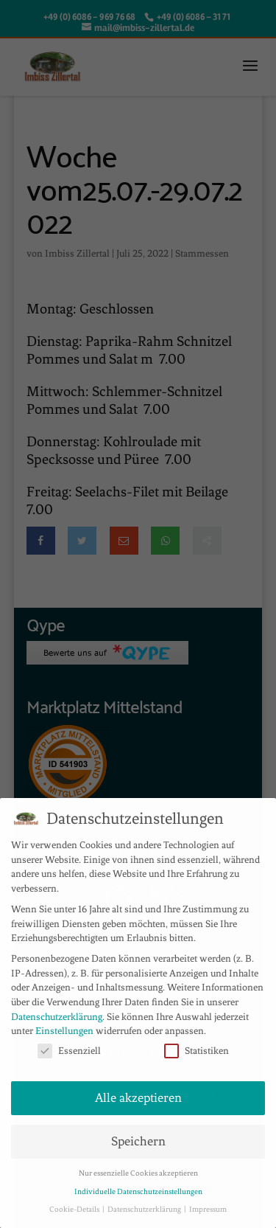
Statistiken (196, 1051)
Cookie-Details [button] (75, 1209)
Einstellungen (64, 1030)
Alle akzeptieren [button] (138, 1098)
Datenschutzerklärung (56, 1016)
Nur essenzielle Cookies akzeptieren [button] (138, 1173)
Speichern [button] (138, 1141)
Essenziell (69, 1051)
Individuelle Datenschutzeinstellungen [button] (138, 1191)
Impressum (208, 1209)
